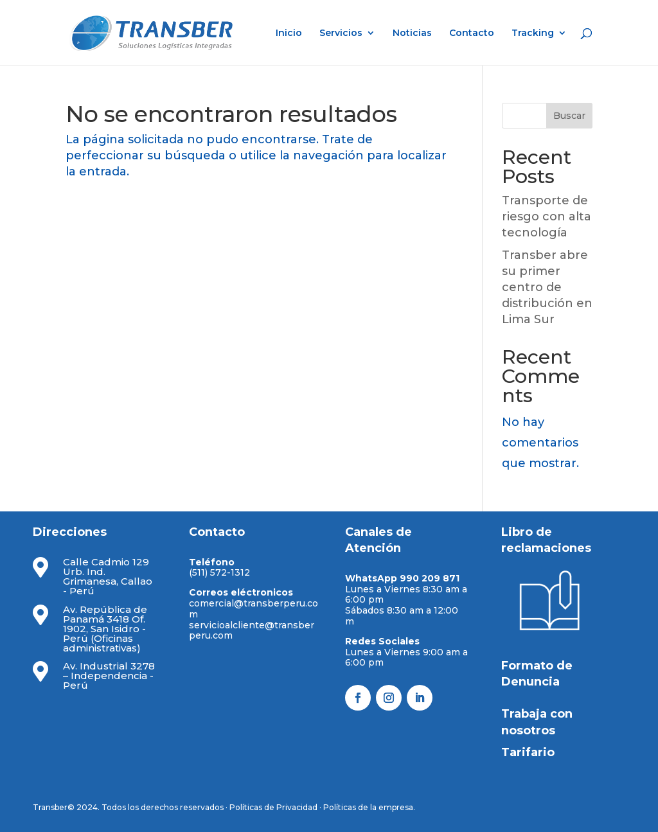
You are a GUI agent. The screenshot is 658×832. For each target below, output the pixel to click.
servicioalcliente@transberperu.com (251, 630)
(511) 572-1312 (219, 572)
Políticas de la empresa (368, 807)
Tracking (532, 33)
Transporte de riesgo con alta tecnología (546, 216)
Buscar (569, 115)
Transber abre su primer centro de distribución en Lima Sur (547, 287)
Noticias (412, 33)
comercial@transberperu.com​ (253, 608)
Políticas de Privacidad (273, 807)
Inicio (289, 33)
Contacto (471, 33)
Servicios (340, 33)
